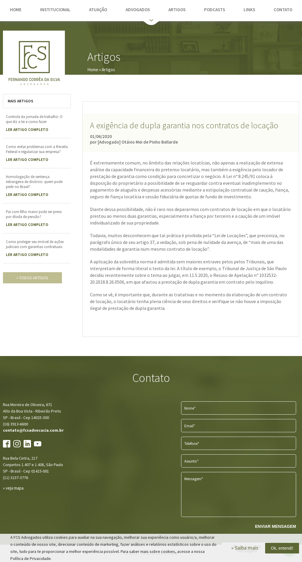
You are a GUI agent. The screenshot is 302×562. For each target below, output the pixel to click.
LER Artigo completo (27, 129)
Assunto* (191, 461)
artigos (177, 9)
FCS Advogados (34, 61)
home (16, 9)
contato (283, 9)
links (249, 9)
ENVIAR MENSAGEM (275, 526)
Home (92, 69)
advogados (138, 9)
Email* (189, 425)
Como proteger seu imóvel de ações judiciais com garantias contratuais (35, 244)
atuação (98, 9)
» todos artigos (32, 277)
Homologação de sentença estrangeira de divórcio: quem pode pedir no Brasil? (34, 181)
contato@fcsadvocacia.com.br (33, 430)
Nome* (190, 408)
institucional (55, 9)
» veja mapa (13, 488)
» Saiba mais (244, 547)
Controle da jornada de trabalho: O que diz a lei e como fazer (34, 119)
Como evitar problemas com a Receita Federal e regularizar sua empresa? (37, 149)
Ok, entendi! (282, 548)
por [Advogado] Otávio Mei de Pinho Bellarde (134, 142)
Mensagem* (193, 478)
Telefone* (191, 443)
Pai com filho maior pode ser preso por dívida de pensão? (34, 214)
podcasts (214, 9)
